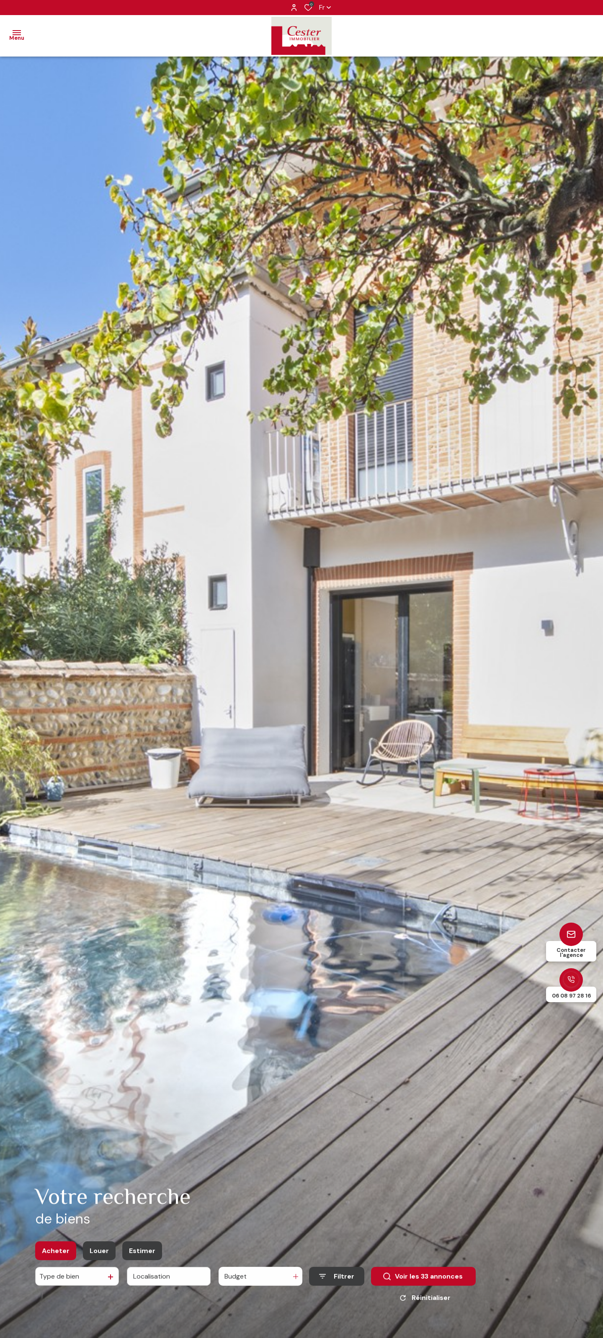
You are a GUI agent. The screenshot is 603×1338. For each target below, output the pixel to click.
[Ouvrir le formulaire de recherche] (336, 1279)
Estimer (142, 1253)
